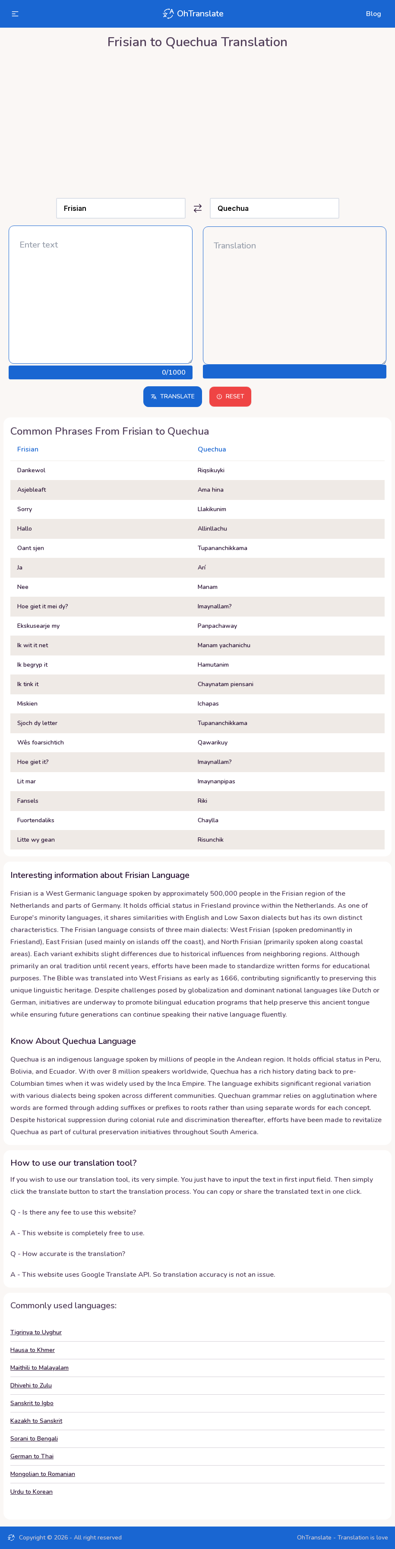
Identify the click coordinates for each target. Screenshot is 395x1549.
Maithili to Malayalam (39, 1368)
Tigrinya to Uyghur (36, 1332)
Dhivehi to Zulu (31, 1385)
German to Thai (32, 1456)
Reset (230, 396)
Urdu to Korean (31, 1492)
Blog (373, 14)
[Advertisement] (197, 121)
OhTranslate (192, 14)
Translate (173, 396)
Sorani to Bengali (34, 1438)
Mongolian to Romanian (42, 1474)
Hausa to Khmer (32, 1350)
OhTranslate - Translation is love (342, 1537)
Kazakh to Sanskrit (36, 1421)
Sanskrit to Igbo (32, 1403)
